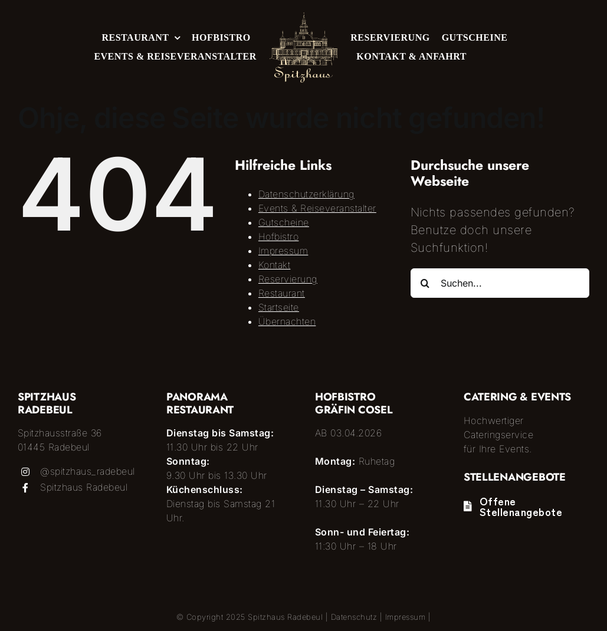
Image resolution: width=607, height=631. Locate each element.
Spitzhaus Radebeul (83, 487)
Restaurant (281, 293)
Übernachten (287, 321)
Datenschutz (354, 617)
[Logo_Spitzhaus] (303, 18)
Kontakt (274, 265)
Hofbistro (278, 236)
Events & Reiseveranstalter (317, 208)
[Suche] (425, 283)
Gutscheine (283, 222)
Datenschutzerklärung (306, 194)
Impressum (283, 251)
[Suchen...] (500, 283)
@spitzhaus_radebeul (87, 471)
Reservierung (287, 279)
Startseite (278, 307)
